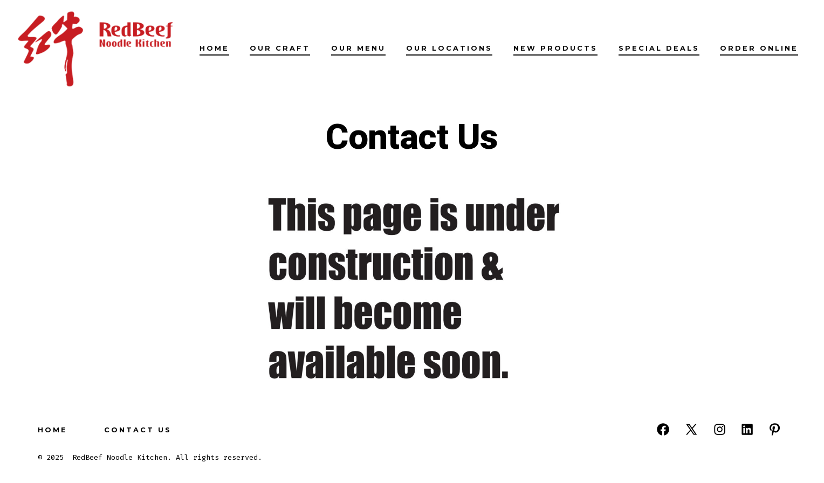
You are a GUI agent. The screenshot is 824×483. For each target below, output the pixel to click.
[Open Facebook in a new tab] (663, 429)
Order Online (759, 48)
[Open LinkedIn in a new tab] (747, 429)
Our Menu (358, 48)
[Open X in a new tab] (691, 429)
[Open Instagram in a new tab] (719, 429)
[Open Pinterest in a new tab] (774, 429)
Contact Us (137, 430)
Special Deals (659, 48)
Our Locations (449, 48)
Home (214, 48)
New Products (555, 48)
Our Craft (280, 48)
